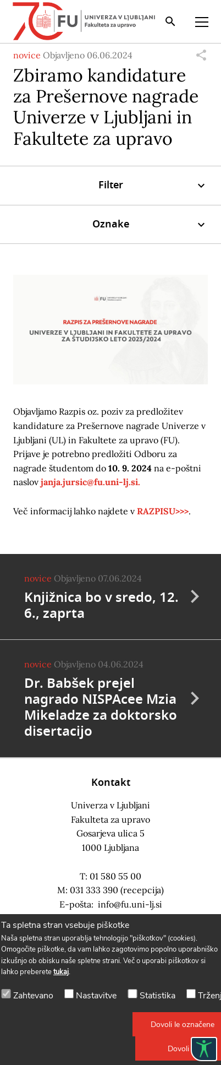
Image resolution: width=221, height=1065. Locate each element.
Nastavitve (96, 996)
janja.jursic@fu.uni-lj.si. (90, 481)
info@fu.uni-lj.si (130, 904)
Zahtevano (33, 996)
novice (27, 55)
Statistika (157, 996)
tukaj (61, 972)
